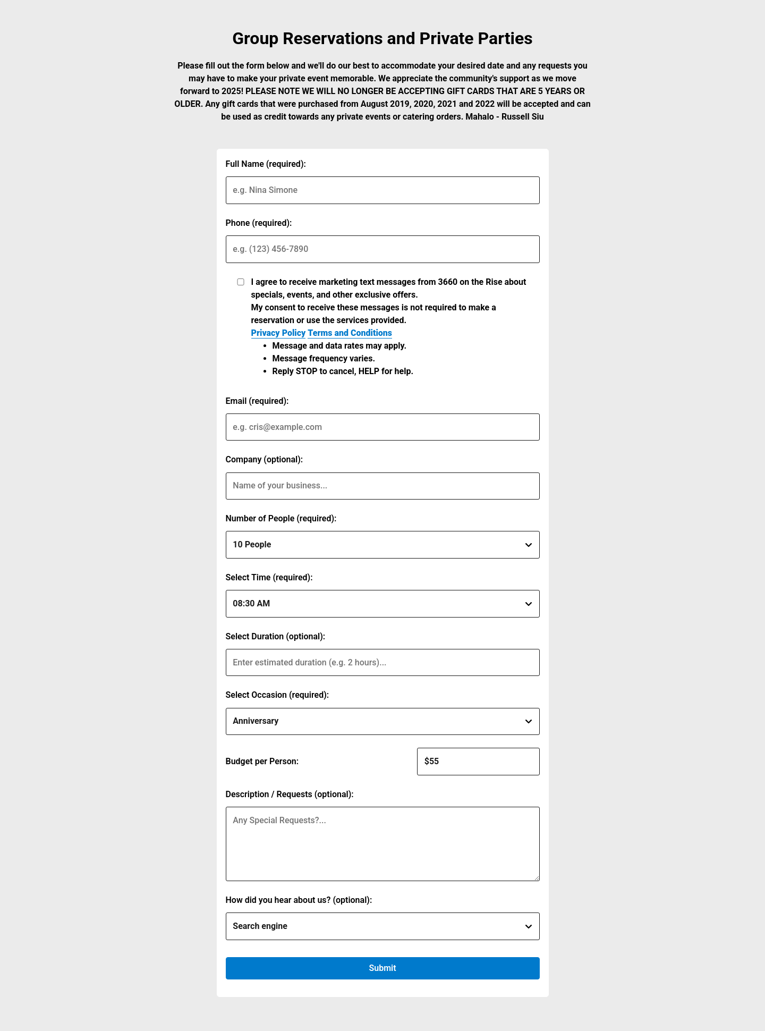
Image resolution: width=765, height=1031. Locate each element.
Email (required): (257, 401)
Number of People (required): (281, 518)
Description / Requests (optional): (290, 794)
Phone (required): (259, 223)
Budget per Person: (262, 761)
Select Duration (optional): (276, 636)
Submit (382, 968)
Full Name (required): (266, 164)
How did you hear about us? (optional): (299, 900)
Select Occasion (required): (277, 695)
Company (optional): (264, 459)
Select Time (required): (269, 577)
